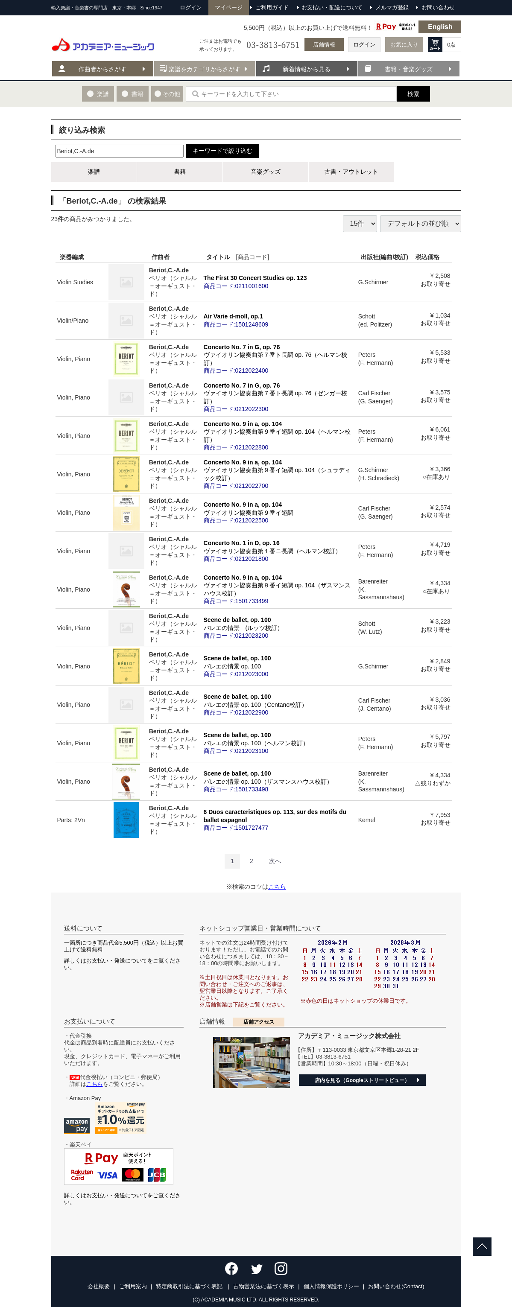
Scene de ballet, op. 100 (279, 627)
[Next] (275, 861)
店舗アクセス (258, 1022)
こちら (277, 886)
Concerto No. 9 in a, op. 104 (279, 435)
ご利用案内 (133, 1286)
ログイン (364, 44)
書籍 (180, 171)
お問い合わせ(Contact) (396, 1286)
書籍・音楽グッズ (409, 69)
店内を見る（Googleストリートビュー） (362, 1080)
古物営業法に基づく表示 (263, 1286)
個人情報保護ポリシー (331, 1286)
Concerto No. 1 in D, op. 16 (279, 551)
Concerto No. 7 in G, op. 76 (279, 359)
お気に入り (404, 44)
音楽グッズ (266, 171)
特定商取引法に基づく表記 (190, 1286)
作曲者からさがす (102, 69)
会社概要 (99, 1286)
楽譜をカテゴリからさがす (204, 69)
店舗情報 (324, 44)
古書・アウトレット (351, 171)
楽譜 (94, 171)
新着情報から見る (307, 69)
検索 (413, 93)
